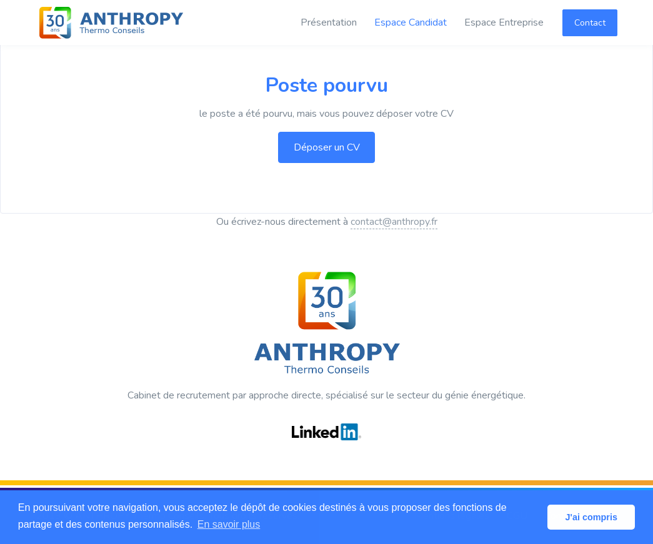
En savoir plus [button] (229, 524)
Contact (590, 23)
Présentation (329, 22)
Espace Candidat (410, 22)
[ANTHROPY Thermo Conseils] (111, 22)
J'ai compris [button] (591, 517)
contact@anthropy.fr (394, 222)
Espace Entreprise (504, 22)
